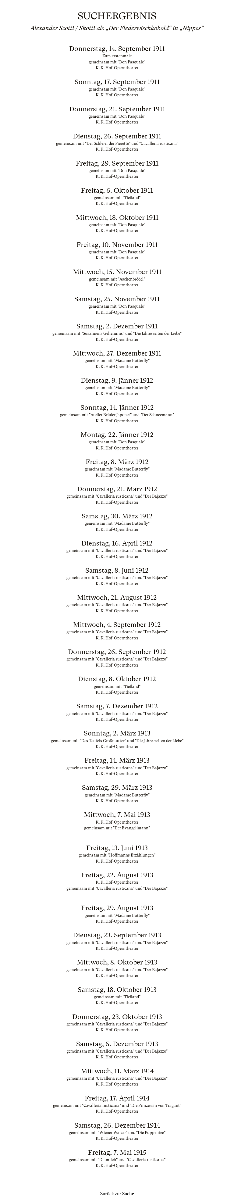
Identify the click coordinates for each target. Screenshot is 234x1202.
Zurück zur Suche (117, 1193)
